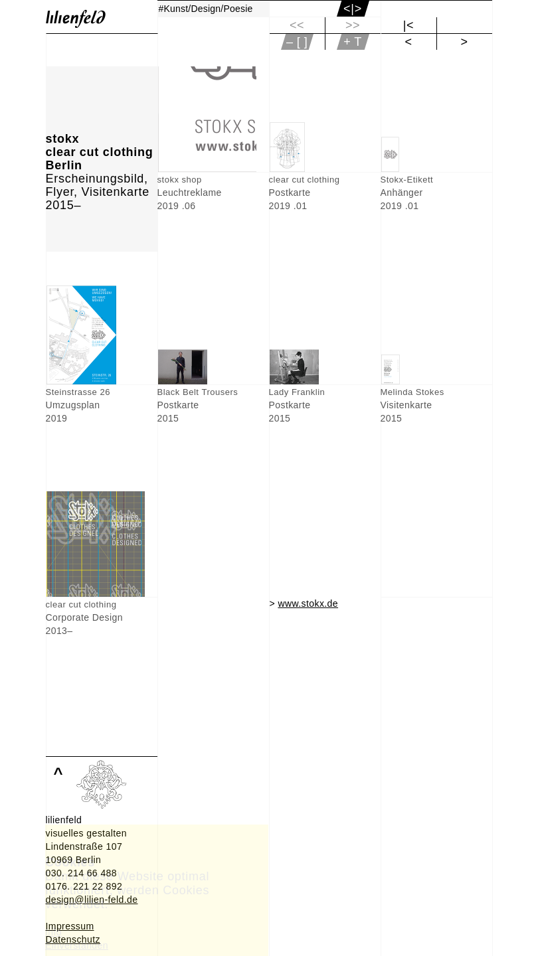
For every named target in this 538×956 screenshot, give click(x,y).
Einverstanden (76, 945)
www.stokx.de (308, 603)
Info (53, 932)
